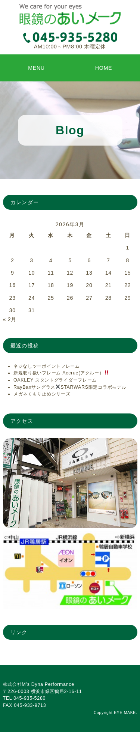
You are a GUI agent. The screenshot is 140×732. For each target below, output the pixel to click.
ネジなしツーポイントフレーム (46, 366)
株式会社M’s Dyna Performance (38, 684)
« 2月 (10, 319)
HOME (103, 68)
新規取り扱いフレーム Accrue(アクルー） (61, 373)
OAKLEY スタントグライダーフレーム (55, 380)
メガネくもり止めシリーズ (42, 394)
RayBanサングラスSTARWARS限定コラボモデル (70, 387)
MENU (36, 68)
